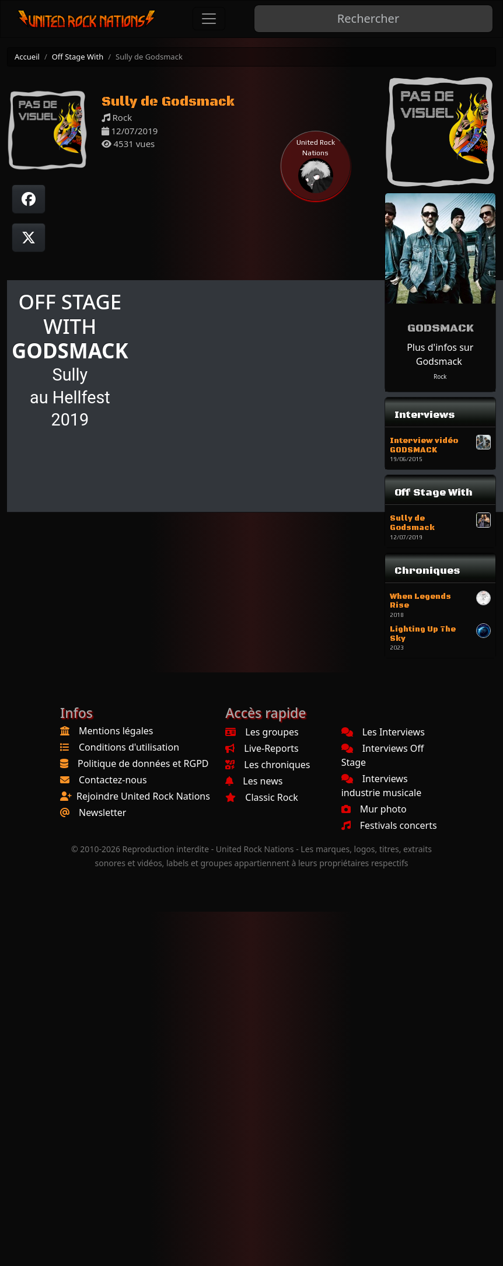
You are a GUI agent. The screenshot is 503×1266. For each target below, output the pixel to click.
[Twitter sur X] (29, 237)
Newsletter (102, 812)
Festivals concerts (389, 825)
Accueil (27, 56)
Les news (253, 781)
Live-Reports (261, 748)
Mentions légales (116, 730)
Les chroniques (267, 764)
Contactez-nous (113, 779)
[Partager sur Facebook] (29, 199)
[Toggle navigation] (209, 18)
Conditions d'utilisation (129, 747)
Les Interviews (383, 732)
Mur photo (374, 809)
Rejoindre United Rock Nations (143, 796)
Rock (440, 376)
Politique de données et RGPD (143, 763)
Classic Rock (261, 797)
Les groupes (261, 732)
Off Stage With (77, 56)
